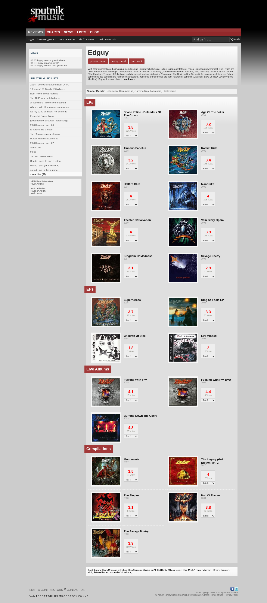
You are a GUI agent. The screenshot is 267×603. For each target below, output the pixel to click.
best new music (107, 39)
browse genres (46, 39)
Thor (185, 570)
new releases (67, 39)
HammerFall (126, 91)
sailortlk (127, 572)
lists (81, 32)
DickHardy (162, 570)
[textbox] (211, 39)
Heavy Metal (118, 61)
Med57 (191, 570)
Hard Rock (136, 61)
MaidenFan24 (149, 570)
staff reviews (86, 39)
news (68, 32)
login (31, 39)
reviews (35, 32)
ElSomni (216, 570)
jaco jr (178, 570)
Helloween (112, 91)
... (128, 79)
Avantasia (155, 91)
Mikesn (171, 570)
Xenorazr (225, 570)
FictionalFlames (100, 572)
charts (53, 32)
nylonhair (122, 570)
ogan (198, 570)
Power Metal (98, 61)
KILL (90, 572)
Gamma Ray (141, 91)
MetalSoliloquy (135, 570)
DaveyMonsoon (109, 570)
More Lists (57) (38, 174)
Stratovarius (169, 91)
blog (94, 32)
